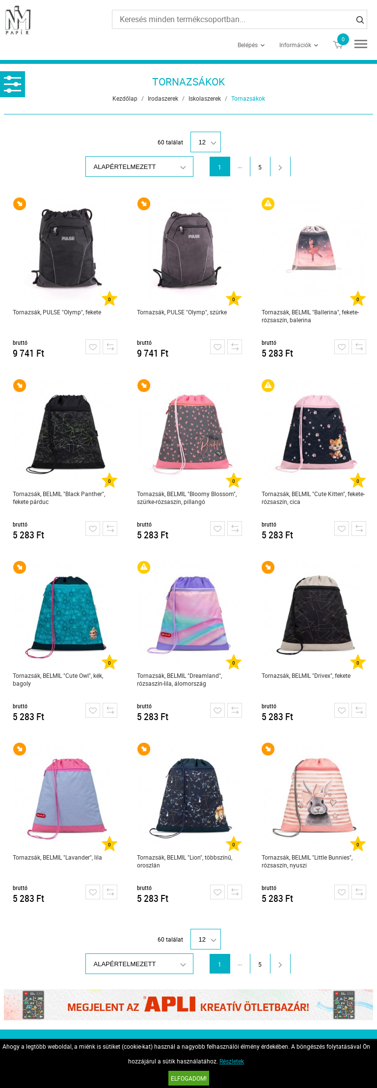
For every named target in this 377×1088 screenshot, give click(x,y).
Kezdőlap (124, 98)
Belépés (248, 45)
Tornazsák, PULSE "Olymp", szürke (182, 312)
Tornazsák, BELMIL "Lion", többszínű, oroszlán (184, 861)
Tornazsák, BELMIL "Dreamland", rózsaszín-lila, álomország (179, 679)
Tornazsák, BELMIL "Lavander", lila (57, 857)
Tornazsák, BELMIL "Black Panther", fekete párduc (59, 497)
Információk (295, 45)
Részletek (231, 1061)
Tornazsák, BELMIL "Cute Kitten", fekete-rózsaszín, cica (313, 497)
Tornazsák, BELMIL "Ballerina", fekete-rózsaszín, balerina (310, 316)
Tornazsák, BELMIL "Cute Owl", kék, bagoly (58, 679)
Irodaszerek (163, 98)
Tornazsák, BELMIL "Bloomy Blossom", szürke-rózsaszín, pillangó (187, 497)
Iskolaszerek (204, 98)
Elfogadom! (189, 1078)
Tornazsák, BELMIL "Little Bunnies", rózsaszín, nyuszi (307, 861)
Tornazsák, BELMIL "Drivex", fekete (306, 675)
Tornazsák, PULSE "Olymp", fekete (57, 312)
